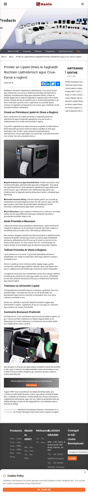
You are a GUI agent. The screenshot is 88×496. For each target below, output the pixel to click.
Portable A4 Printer (13, 457)
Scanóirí (13, 446)
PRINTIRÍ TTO (20, 446)
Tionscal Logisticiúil (38, 442)
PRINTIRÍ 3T (20, 449)
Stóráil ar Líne (32, 447)
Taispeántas (50, 51)
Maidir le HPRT (13, 51)
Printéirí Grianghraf (20, 453)
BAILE (3, 57)
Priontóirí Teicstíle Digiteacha (13, 449)
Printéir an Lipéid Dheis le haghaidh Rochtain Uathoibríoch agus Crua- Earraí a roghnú (49, 57)
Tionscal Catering (38, 438)
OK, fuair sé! (44, 489)
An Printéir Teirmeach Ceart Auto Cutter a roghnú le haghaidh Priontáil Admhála (43, 412)
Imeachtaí (27, 51)
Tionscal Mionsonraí (43, 438)
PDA (12, 453)
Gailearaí (38, 51)
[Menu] (82, 4)
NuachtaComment (66, 51)
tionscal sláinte (43, 442)
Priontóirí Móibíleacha (13, 442)
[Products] (5, 4)
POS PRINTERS (13, 438)
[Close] (85, 472)
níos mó (71, 76)
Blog (78, 51)
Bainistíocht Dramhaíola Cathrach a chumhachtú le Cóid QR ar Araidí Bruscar (47, 410)
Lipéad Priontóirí (20, 438)
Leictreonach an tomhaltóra (20, 442)
